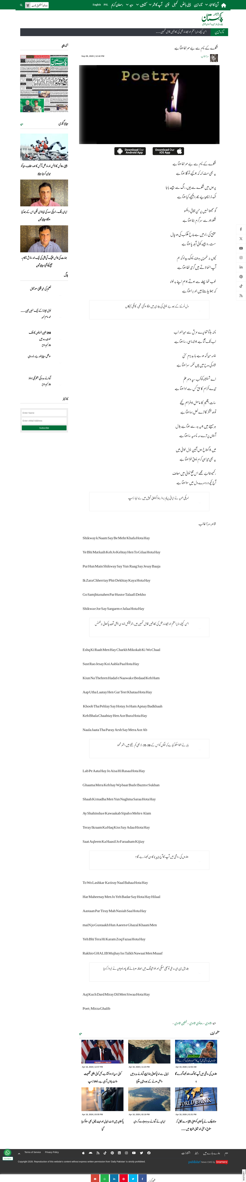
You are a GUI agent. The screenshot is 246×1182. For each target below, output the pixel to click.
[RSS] (96, 1153)
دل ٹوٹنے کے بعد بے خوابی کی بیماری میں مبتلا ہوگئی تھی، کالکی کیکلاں (157, 306)
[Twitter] (139, 1153)
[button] (21, 4)
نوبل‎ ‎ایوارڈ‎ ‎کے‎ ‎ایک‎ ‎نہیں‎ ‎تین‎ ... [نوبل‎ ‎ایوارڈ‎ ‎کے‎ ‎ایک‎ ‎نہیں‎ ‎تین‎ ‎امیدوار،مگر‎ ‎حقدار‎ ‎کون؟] (36, 310)
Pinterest (241, 276)
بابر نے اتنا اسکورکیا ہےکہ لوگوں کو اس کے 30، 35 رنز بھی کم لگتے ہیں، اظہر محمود (153, 745)
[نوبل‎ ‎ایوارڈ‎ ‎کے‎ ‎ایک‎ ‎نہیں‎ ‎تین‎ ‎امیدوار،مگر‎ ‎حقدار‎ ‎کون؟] (60, 316)
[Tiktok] (103, 1153)
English (97, 4)
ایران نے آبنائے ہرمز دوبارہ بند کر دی (149, 1121)
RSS (241, 295)
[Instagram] (124, 1153)
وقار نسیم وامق (46, 345)
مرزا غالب (205, 56)
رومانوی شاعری (196, 1023)
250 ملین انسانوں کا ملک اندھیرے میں (39, 335)
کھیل (174, 5)
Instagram (241, 257)
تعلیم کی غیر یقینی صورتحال (40, 288)
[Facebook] (146, 1153)
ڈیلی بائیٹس (185, 5)
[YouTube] (132, 1153)
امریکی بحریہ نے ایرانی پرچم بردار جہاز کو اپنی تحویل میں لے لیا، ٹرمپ (158, 498)
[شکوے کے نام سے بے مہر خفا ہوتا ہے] (142, 1178)
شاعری (208, 1023)
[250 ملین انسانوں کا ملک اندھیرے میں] (60, 338)
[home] (224, 5)
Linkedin (241, 267)
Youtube (241, 248)
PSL (106, 4)
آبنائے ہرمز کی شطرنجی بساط (40, 378)
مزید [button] (129, 5)
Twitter (241, 238)
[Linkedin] (117, 1153)
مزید (80, 1033)
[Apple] (81, 1153)
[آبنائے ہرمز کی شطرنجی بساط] (60, 383)
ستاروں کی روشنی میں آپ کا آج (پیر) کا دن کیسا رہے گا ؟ (162, 856)
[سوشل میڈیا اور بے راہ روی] (60, 361)
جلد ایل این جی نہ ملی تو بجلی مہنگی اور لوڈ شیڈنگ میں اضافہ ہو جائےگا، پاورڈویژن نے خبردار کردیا (146, 968)
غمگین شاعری (180, 1023)
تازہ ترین (198, 5)
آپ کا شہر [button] (155, 5)
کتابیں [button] (141, 5)
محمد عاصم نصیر (46, 317)
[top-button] (19, 1153)
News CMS (207, 1162)
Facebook (241, 229)
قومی (167, 5)
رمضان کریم (117, 5)
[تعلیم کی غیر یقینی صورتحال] (60, 294)
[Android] (88, 1153)
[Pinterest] (110, 1153)
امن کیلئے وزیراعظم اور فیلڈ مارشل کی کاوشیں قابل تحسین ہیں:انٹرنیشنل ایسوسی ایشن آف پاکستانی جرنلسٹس (142, 623)
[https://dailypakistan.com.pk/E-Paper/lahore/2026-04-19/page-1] (44, 83)
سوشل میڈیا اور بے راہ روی (39, 356)
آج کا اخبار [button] (211, 5)
